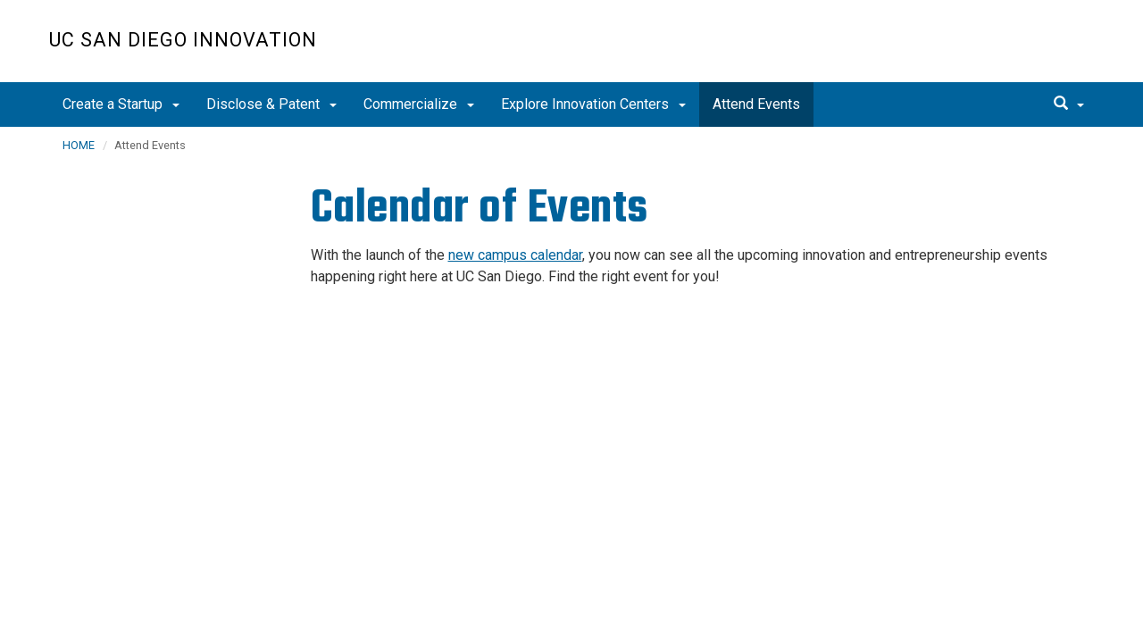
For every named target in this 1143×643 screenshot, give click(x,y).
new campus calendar (515, 254)
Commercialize (418, 104)
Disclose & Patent (271, 104)
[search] (1069, 104)
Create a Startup (121, 104)
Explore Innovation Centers (593, 104)
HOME (79, 145)
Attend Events (756, 104)
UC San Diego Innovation (183, 40)
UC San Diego (991, 50)
